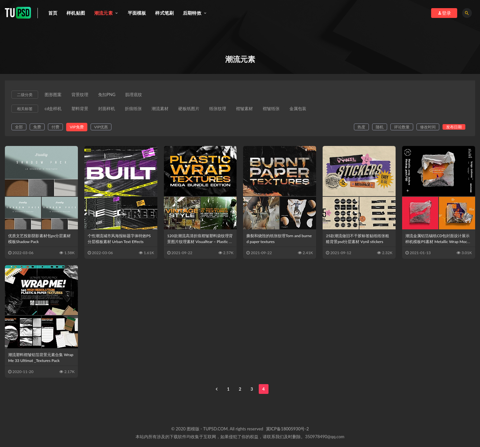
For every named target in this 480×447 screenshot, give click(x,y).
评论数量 (402, 126)
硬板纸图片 (188, 108)
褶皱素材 (244, 108)
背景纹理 (79, 94)
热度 (361, 126)
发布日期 (454, 126)
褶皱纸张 (271, 108)
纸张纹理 (217, 108)
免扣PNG (106, 94)
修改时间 (428, 126)
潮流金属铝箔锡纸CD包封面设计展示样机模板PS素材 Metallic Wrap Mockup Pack (438, 241)
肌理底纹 (133, 94)
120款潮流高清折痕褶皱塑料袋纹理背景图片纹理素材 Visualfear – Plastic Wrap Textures (200, 241)
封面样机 (106, 108)
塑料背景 (79, 108)
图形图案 (53, 94)
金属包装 (297, 108)
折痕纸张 (133, 108)
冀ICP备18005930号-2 (287, 428)
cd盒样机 (53, 108)
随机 (380, 126)
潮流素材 (160, 108)
